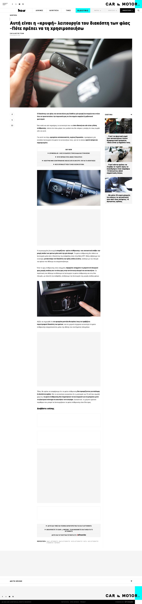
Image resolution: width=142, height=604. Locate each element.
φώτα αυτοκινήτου (77, 541)
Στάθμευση (50, 543)
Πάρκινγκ (57, 543)
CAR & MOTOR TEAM (17, 33)
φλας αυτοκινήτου (64, 541)
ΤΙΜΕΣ (68, 10)
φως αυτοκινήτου (93, 541)
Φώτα (85, 541)
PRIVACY (83, 602)
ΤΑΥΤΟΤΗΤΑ (65, 602)
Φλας (48, 541)
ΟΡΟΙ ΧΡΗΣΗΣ (74, 602)
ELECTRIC (83, 10)
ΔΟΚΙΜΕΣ (39, 10)
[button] (5, 4)
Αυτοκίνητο (54, 541)
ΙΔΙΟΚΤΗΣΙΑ (54, 10)
